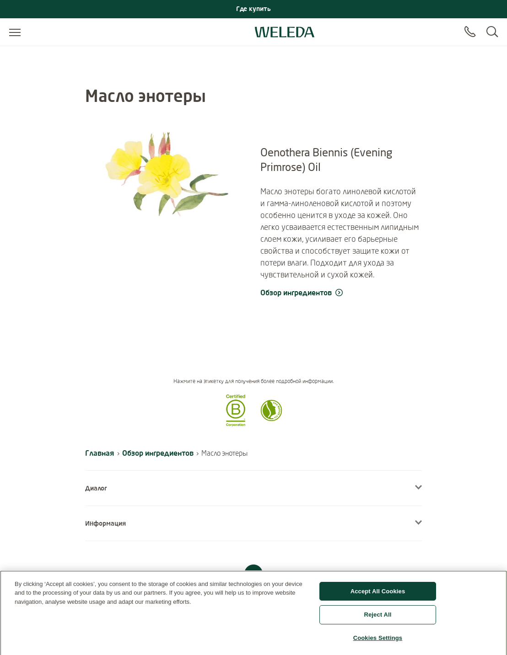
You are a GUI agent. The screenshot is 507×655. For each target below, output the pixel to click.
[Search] (492, 32)
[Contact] (469, 32)
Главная (99, 453)
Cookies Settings (378, 641)
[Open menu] (15, 32)
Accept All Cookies (378, 594)
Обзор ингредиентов (158, 453)
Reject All (377, 617)
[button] (236, 423)
